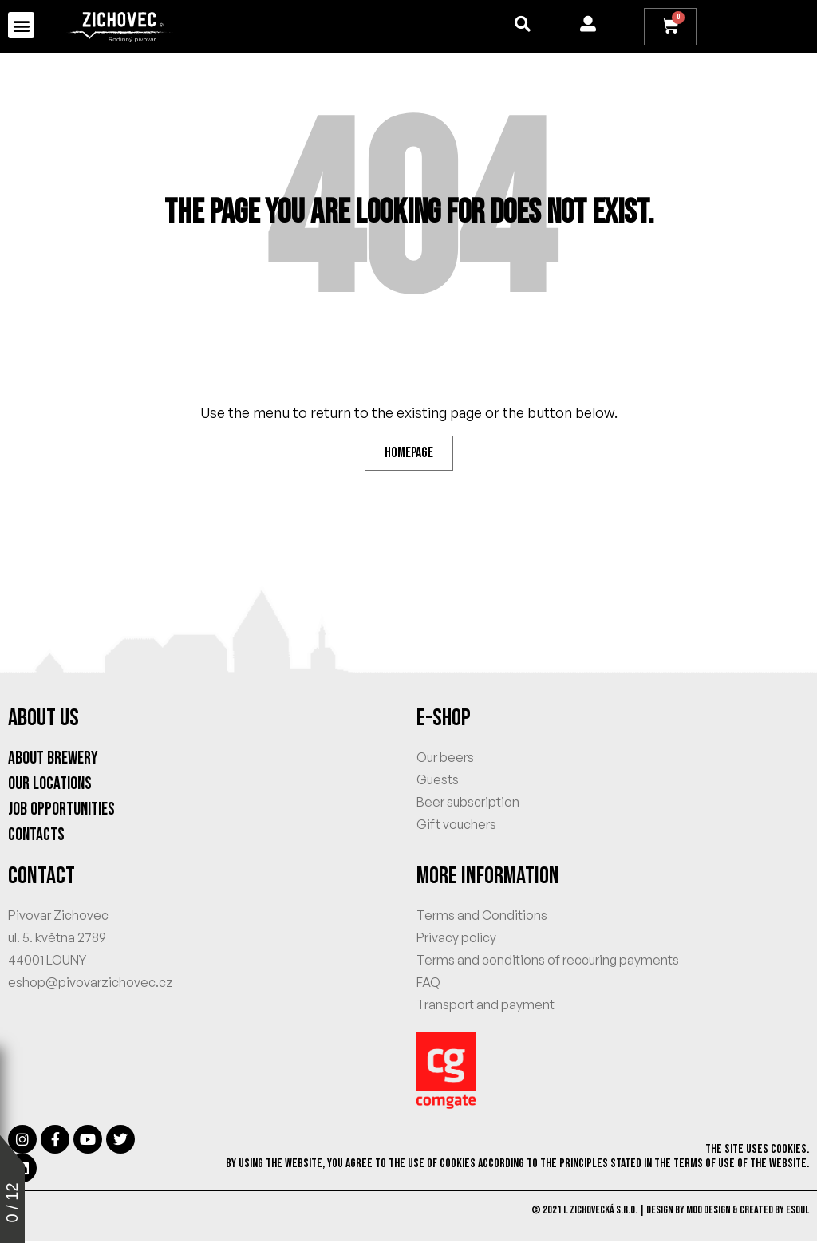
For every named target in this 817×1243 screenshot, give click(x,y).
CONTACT (41, 878)
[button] (21, 25)
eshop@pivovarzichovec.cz (90, 984)
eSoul (797, 1212)
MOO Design (708, 1212)
